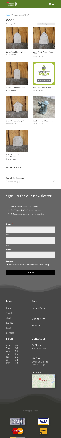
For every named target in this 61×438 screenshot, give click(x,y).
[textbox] (30, 181)
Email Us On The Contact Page (40, 363)
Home (8, 15)
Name (9, 224)
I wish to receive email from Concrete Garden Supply (29, 264)
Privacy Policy (38, 308)
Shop (8, 318)
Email (9, 249)
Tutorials (36, 325)
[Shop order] (46, 24)
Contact (10, 332)
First (7, 235)
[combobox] (30, 181)
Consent (10, 261)
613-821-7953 (40, 348)
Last (7, 245)
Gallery (9, 323)
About (9, 313)
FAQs (8, 328)
